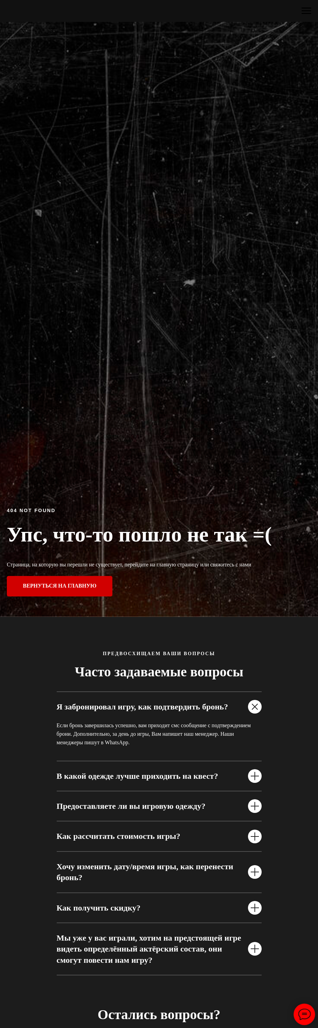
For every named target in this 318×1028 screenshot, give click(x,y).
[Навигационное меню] (306, 11)
